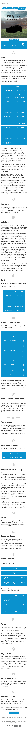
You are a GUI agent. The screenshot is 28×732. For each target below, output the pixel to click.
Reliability (23, 44)
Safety (5, 44)
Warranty (14, 44)
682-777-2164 (16, 719)
